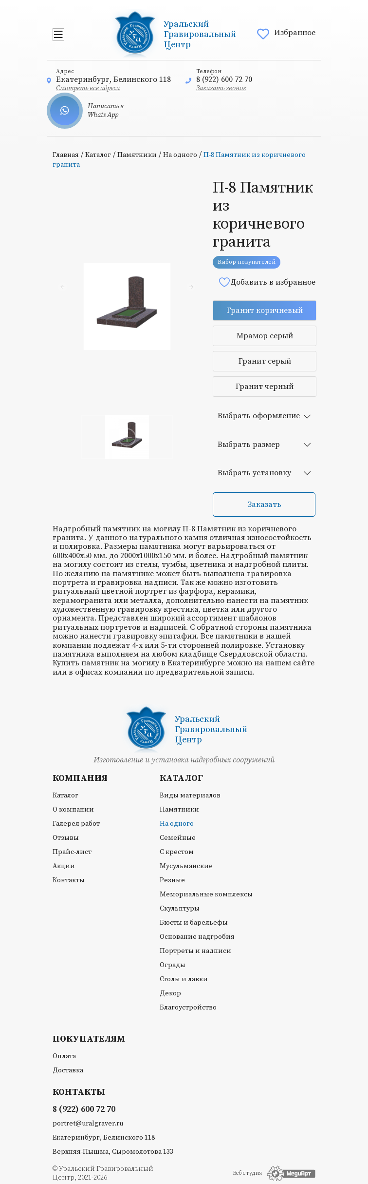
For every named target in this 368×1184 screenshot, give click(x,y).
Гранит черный (265, 386)
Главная (66, 155)
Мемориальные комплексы (206, 894)
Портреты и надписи (195, 951)
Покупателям (89, 1039)
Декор (170, 993)
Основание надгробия (197, 936)
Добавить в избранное (266, 282)
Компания (80, 778)
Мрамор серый (265, 336)
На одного (180, 155)
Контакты (69, 880)
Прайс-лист (72, 852)
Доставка (68, 1070)
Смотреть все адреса (88, 88)
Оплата (64, 1056)
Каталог (98, 155)
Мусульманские (186, 866)
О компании (73, 809)
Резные (172, 880)
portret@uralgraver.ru (88, 1123)
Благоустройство (188, 1007)
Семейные (178, 838)
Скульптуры (180, 908)
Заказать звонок (221, 88)
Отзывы (66, 838)
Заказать (264, 504)
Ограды (172, 965)
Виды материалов (190, 795)
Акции (64, 866)
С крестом (177, 852)
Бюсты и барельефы (194, 922)
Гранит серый (265, 361)
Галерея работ (76, 823)
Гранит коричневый (265, 310)
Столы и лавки (184, 979)
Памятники (137, 155)
